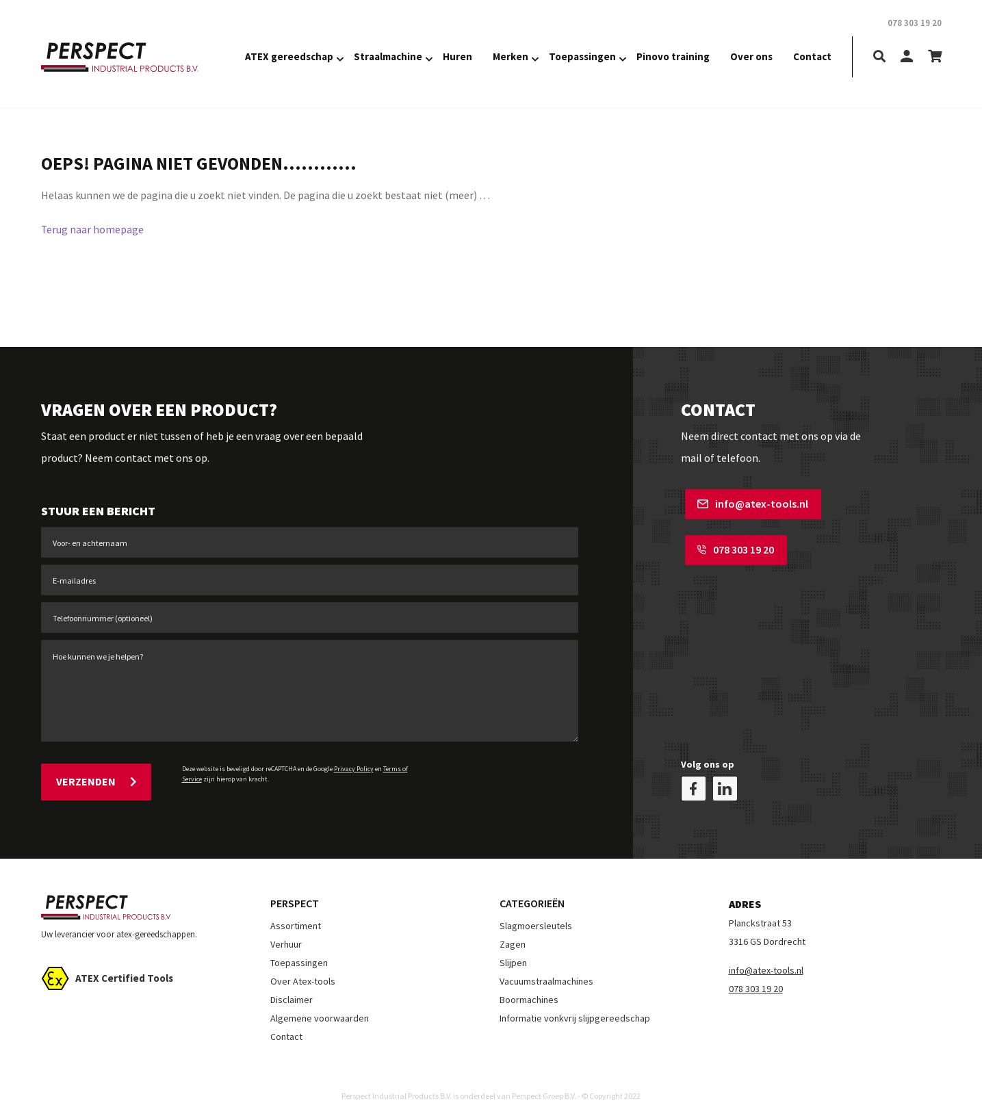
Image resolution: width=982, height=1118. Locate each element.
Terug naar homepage (92, 229)
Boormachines (529, 996)
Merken (510, 56)
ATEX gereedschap (289, 56)
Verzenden (96, 780)
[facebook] (694, 785)
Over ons (751, 56)
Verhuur (286, 941)
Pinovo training (673, 56)
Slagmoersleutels (536, 922)
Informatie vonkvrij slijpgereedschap (575, 1015)
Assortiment (295, 922)
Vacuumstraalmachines (546, 978)
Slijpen (513, 959)
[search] (879, 57)
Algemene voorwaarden (319, 1015)
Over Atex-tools (302, 978)
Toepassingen (582, 56)
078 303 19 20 (731, 548)
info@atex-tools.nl (748, 503)
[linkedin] (725, 785)
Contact (812, 56)
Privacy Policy (354, 768)
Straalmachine (388, 56)
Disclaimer (291, 996)
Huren (457, 56)
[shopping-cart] (935, 57)
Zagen (513, 941)
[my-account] (907, 57)
